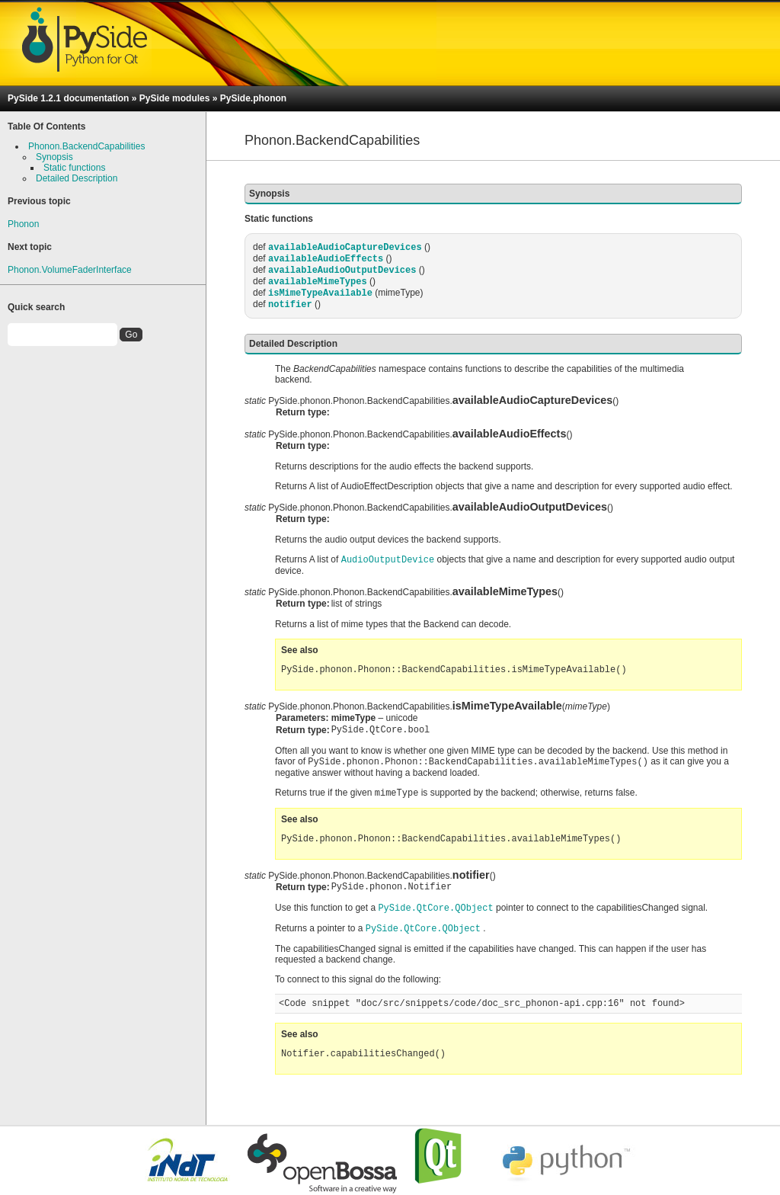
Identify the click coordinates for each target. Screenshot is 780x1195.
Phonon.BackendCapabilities (86, 146)
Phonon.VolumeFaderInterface (70, 269)
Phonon (23, 224)
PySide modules (174, 98)
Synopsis (54, 157)
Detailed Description (76, 178)
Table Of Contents (46, 126)
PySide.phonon (253, 98)
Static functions (74, 167)
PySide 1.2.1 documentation (68, 98)
